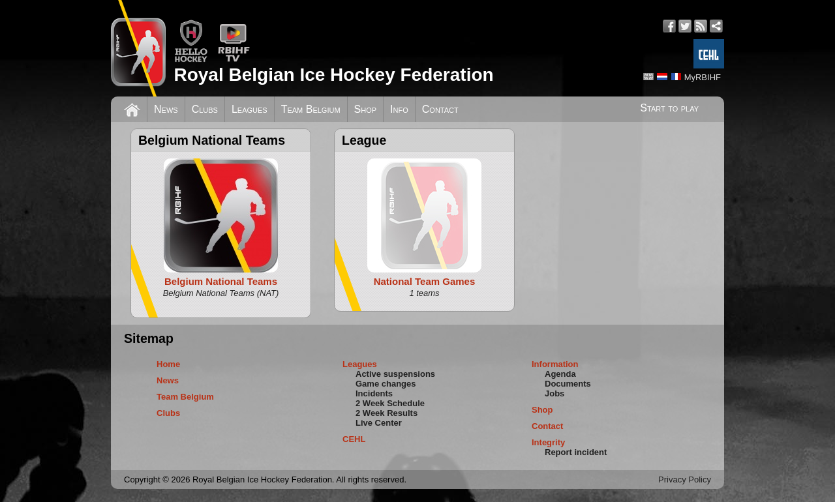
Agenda (560, 374)
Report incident (576, 452)
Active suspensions (395, 374)
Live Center (379, 423)
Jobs (554, 393)
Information (555, 364)
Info (399, 109)
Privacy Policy (684, 479)
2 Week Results (387, 413)
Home (168, 364)
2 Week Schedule (390, 403)
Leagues (249, 109)
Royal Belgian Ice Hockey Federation (333, 75)
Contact (440, 109)
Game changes (386, 384)
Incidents (374, 393)
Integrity (548, 442)
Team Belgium (311, 109)
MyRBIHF (702, 77)
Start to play (669, 107)
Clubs (205, 109)
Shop (365, 109)
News (166, 109)
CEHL (353, 439)
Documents (568, 384)
